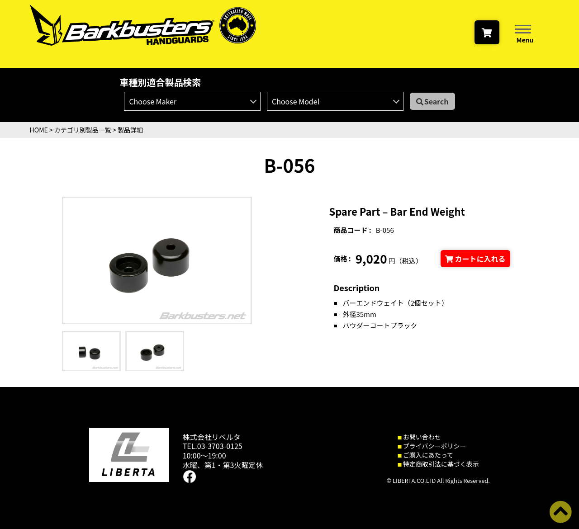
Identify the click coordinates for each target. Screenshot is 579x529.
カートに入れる (475, 258)
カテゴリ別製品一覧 (82, 129)
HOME (39, 129)
